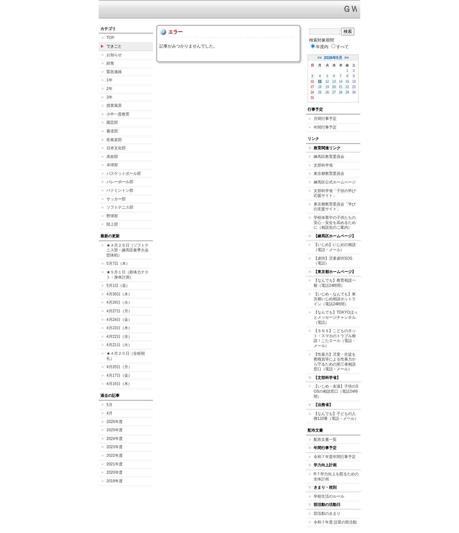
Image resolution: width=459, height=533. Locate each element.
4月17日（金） (119, 375)
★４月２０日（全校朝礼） (125, 356)
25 (320, 92)
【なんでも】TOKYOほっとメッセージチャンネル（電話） (336, 317)
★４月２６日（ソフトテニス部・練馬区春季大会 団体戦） (127, 250)
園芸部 (112, 122)
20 (334, 87)
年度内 (319, 46)
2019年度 (114, 481)
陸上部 (112, 224)
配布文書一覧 (325, 439)
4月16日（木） (119, 383)
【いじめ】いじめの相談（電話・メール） (335, 247)
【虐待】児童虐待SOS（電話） (333, 261)
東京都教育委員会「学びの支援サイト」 (335, 206)
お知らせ (114, 55)
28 (340, 92)
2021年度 (114, 464)
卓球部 (112, 165)
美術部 (112, 156)
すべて (340, 46)
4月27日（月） (119, 311)
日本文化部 (116, 148)
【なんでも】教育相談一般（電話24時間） (335, 283)
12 (327, 81)
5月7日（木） (118, 263)
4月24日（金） (119, 319)
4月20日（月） (119, 367)
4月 (109, 413)
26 (327, 92)
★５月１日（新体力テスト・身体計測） (127, 274)
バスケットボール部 (123, 173)
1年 (109, 80)
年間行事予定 (325, 127)
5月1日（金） (118, 285)
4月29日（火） (119, 302)
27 (334, 92)
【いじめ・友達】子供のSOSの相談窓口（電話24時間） (336, 391)
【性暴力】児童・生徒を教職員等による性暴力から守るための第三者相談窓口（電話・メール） (335, 362)
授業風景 (114, 105)
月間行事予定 (325, 118)
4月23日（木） (119, 328)
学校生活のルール (329, 496)
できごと (114, 46)
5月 (109, 405)
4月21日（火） (119, 345)
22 (347, 87)
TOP (110, 37)
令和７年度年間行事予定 (335, 457)
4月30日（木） (119, 294)
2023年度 (114, 447)
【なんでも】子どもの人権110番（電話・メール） (336, 416)
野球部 (112, 216)
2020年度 (114, 472)
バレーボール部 (119, 182)
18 (320, 87)
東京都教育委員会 (329, 173)
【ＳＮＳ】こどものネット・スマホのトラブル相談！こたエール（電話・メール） (335, 338)
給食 (110, 63)
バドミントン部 (119, 190)
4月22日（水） (119, 336)
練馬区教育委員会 (329, 156)
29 (347, 92)
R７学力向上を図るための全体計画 (336, 476)
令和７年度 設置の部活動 (335, 522)
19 (327, 87)
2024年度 (114, 438)
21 (340, 87)
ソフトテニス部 (119, 207)
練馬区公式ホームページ (335, 182)
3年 (109, 97)
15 (347, 81)
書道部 (112, 131)
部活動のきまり (327, 513)
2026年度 (114, 421)
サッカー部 (116, 199)
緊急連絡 (114, 72)
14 (340, 81)
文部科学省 (323, 165)
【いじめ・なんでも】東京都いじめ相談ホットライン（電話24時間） (335, 299)
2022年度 (114, 455)
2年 (109, 88)
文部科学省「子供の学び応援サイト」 (335, 193)
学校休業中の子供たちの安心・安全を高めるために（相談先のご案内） (335, 222)
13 (334, 81)
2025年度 (114, 430)
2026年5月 (333, 58)
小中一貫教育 (117, 114)
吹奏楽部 (114, 139)
